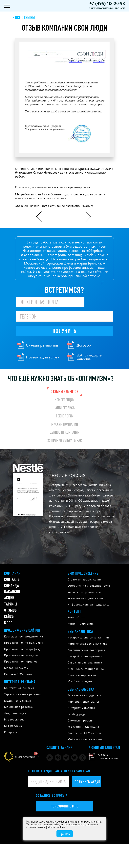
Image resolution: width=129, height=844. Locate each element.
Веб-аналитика (80, 631)
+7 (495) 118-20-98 (107, 3)
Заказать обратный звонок (107, 8)
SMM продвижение (83, 573)
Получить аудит (88, 781)
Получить (64, 330)
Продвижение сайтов (22, 630)
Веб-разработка (81, 689)
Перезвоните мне (64, 806)
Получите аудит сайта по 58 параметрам (59, 771)
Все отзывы (25, 17)
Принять (64, 834)
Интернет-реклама (20, 681)
